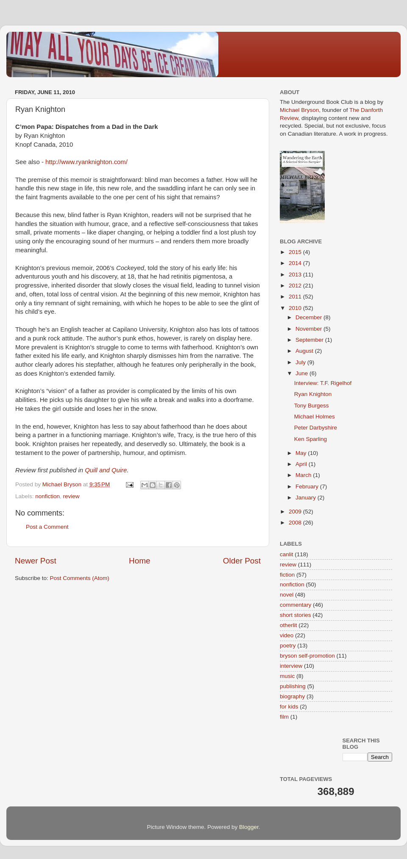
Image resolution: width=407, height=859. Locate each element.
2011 (296, 296)
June (302, 373)
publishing (293, 686)
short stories (295, 615)
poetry (288, 645)
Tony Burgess (311, 405)
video (286, 635)
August (305, 351)
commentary (295, 605)
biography (292, 696)
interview (291, 666)
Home (139, 560)
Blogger (249, 827)
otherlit (288, 625)
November (309, 329)
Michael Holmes (314, 416)
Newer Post (35, 560)
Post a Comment (47, 527)
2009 (296, 511)
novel (286, 594)
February (307, 486)
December (309, 317)
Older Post (242, 560)
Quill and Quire (106, 470)
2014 (296, 263)
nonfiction (47, 496)
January (306, 497)
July (301, 362)
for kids (289, 706)
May (301, 453)
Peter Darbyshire (315, 427)
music (287, 676)
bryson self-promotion (307, 656)
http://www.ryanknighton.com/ (86, 162)
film (284, 717)
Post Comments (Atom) (79, 578)
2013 (296, 274)
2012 (296, 285)
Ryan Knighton (313, 394)
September (310, 340)
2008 (296, 522)
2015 (296, 252)
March (304, 475)
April (302, 464)
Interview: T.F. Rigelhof (323, 383)
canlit (286, 554)
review (71, 496)
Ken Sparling (310, 439)
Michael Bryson (299, 110)
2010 (296, 308)
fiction (287, 575)
